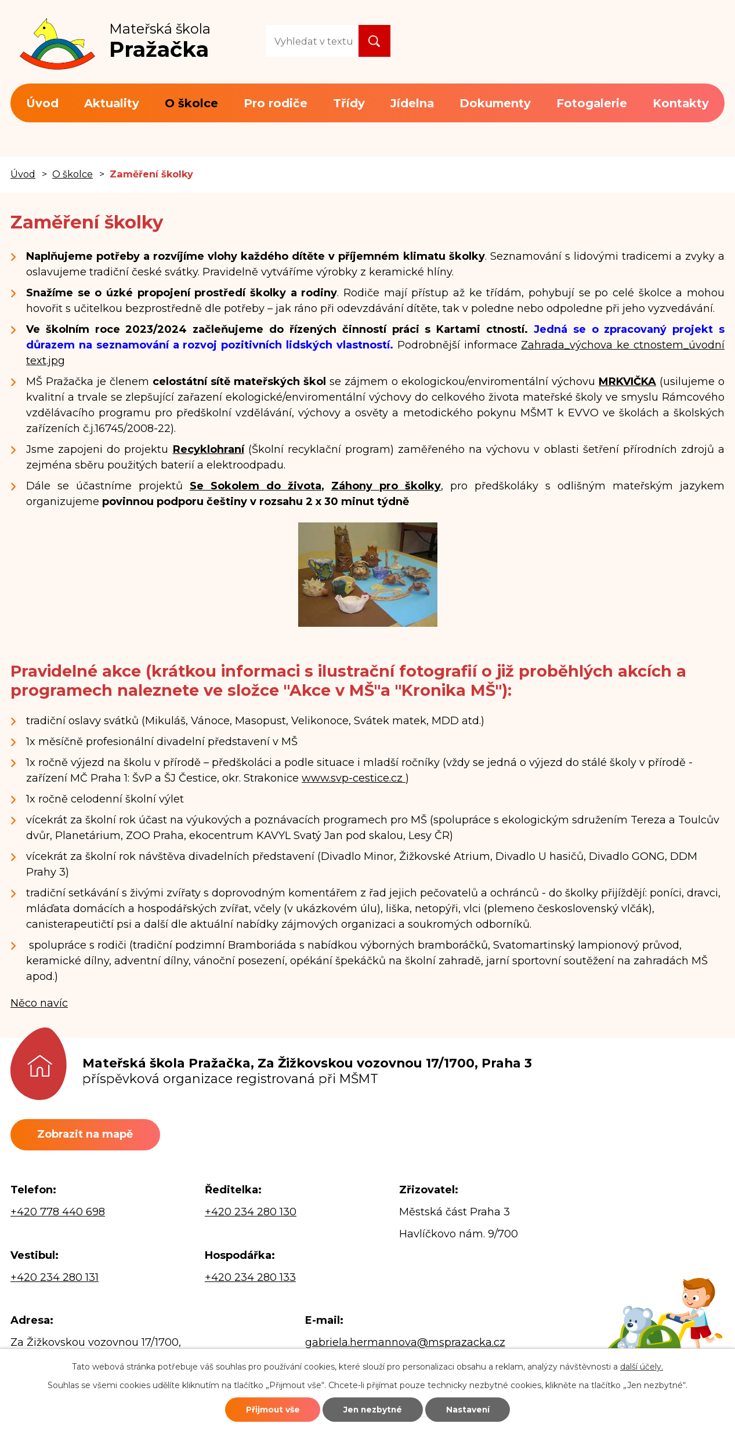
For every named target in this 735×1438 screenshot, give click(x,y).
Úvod (42, 103)
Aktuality (111, 103)
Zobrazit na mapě (87, 1134)
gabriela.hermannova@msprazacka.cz (405, 1343)
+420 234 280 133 (250, 1278)
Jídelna (412, 103)
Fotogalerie (591, 103)
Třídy (349, 103)
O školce (191, 103)
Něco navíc (39, 1003)
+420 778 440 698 (57, 1212)
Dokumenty (495, 103)
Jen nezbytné (372, 1409)
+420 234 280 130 (250, 1212)
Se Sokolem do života (255, 486)
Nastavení (473, 1409)
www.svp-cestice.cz (353, 778)
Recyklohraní (208, 449)
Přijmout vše (267, 1409)
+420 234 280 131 (54, 1278)
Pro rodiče (275, 103)
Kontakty (681, 103)
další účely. (641, 1365)
